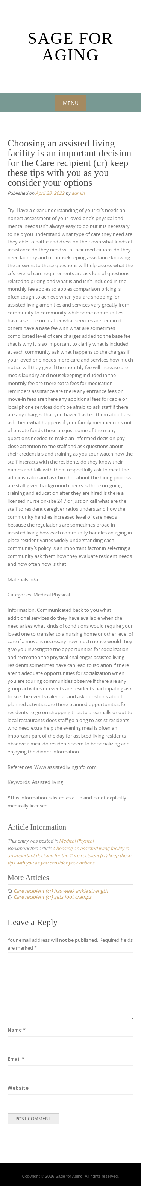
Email (16, 1058)
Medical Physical (76, 841)
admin (78, 193)
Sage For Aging (71, 46)
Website (18, 1087)
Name (17, 1029)
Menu (71, 102)
